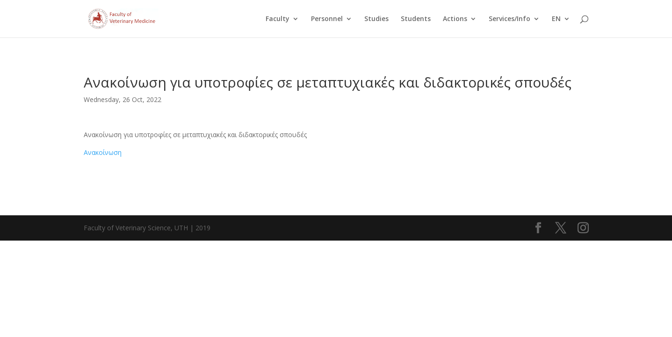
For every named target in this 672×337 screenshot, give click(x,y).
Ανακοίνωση (103, 152)
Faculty (277, 19)
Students (416, 19)
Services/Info (509, 19)
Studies (376, 19)
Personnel (327, 19)
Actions (455, 19)
